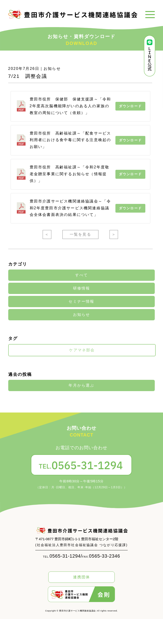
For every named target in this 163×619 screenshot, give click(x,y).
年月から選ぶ (81, 385)
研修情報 (81, 288)
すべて (81, 275)
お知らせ (81, 315)
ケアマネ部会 (82, 350)
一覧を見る (80, 234)
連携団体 (81, 577)
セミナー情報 (81, 301)
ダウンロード (130, 106)
